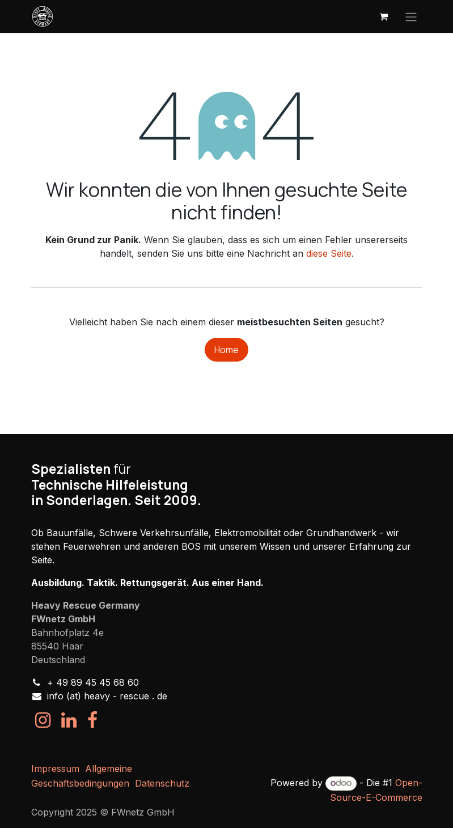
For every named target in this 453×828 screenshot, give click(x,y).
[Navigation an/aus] (411, 16)
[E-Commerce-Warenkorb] (383, 16)
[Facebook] (92, 720)
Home (226, 349)
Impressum (55, 768)
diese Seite (329, 253)
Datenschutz (162, 783)
